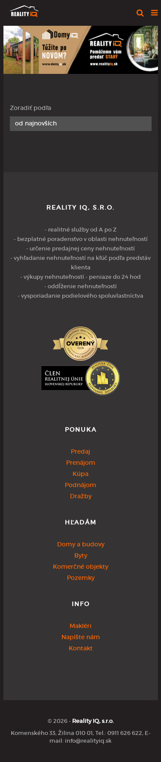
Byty (80, 555)
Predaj (80, 451)
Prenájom (80, 462)
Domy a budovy (80, 544)
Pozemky (80, 578)
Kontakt (81, 648)
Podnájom (80, 485)
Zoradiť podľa (30, 108)
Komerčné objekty (80, 566)
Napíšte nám (80, 637)
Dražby (80, 496)
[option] (80, 47)
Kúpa (80, 474)
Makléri (80, 626)
